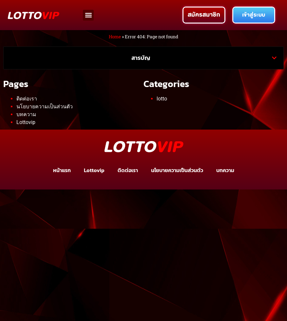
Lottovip (25, 122)
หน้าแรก (62, 170)
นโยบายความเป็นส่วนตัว (44, 106)
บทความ (26, 114)
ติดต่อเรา (26, 99)
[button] (88, 15)
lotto (162, 99)
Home (115, 37)
